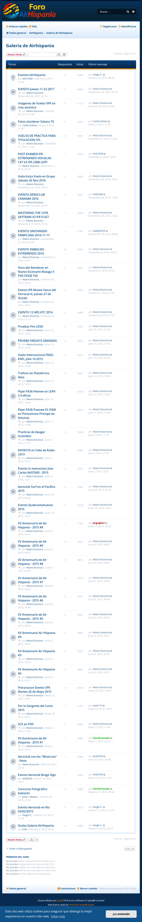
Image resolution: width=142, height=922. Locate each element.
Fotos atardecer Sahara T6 (36, 122)
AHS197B (98, 153)
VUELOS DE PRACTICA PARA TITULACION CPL (37, 138)
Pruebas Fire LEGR (30, 326)
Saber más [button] (58, 916)
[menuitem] (32, 26)
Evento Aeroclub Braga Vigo (37, 775)
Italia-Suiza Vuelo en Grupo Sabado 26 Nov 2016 (36, 178)
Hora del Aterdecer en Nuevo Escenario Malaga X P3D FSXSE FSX (36, 272)
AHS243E (98, 194)
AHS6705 (98, 756)
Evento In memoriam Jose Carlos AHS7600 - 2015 (35, 470)
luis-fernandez (101, 738)
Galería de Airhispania (30, 45)
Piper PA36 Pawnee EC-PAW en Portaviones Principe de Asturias (37, 414)
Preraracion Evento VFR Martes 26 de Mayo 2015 (34, 690)
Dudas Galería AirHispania (36, 826)
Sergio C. (97, 74)
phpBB (60, 900)
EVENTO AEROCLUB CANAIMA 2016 (31, 197)
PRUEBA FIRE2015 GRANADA (37, 341)
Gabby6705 (99, 230)
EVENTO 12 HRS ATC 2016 (35, 312)
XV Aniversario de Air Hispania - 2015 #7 (32, 580)
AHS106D (27, 78)
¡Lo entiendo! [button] (121, 914)
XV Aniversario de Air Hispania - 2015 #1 (32, 740)
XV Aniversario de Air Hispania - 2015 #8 (32, 562)
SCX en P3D (25, 724)
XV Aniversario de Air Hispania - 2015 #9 (32, 525)
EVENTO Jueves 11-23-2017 (36, 89)
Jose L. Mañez (29, 796)
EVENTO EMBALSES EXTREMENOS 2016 (31, 251)
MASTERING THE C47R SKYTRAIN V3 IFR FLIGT (33, 215)
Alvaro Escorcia (34, 92)
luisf (24, 829)
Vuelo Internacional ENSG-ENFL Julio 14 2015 (36, 357)
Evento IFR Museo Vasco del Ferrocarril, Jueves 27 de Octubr (37, 294)
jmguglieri (99, 523)
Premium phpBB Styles (81, 904)
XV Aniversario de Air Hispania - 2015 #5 (32, 617)
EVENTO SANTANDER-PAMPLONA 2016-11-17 (34, 233)
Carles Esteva (29, 125)
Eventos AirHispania (31, 75)
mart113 (97, 705)
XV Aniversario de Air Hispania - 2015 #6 (32, 598)
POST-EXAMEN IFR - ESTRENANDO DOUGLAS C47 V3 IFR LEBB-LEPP (34, 158)
